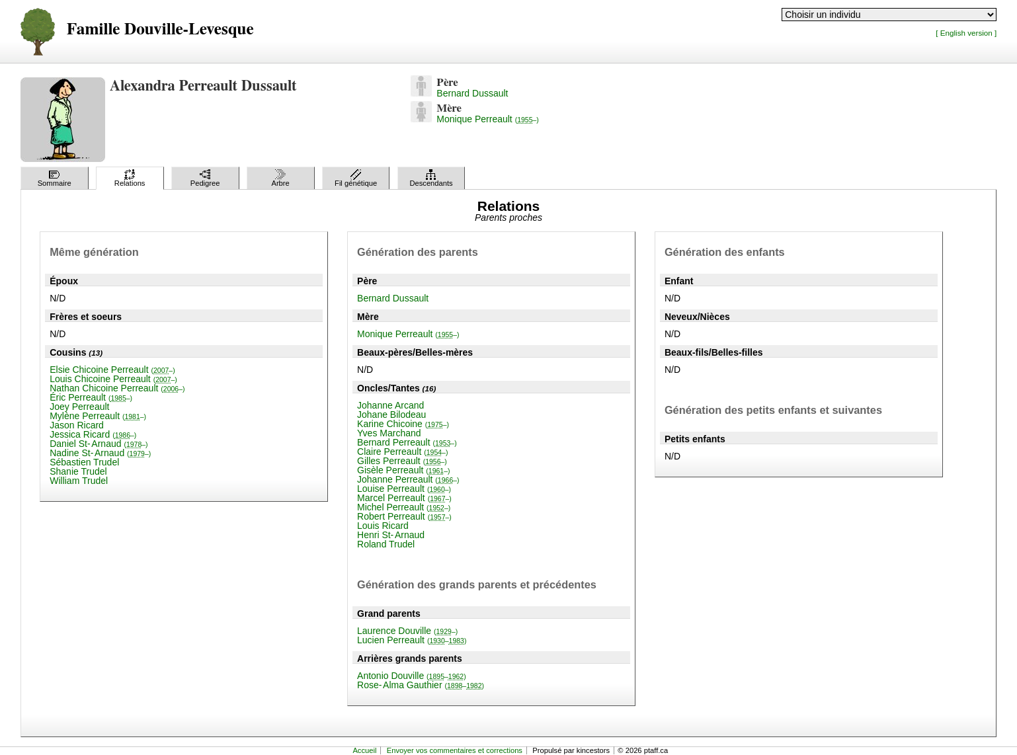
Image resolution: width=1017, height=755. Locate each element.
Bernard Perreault (407, 442)
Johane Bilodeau (391, 414)
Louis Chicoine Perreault (113, 379)
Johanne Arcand (390, 405)
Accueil (364, 750)
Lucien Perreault (411, 640)
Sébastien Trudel (84, 462)
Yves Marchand (389, 433)
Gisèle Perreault (403, 470)
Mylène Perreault (98, 416)
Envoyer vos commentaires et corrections (454, 750)
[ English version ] (966, 32)
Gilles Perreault (402, 461)
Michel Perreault (403, 507)
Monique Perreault (487, 119)
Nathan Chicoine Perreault (117, 388)
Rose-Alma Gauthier (420, 685)
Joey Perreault (79, 406)
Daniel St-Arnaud (98, 443)
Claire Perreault (402, 451)
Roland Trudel (386, 544)
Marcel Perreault (404, 498)
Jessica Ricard (93, 434)
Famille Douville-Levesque (160, 29)
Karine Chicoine (403, 423)
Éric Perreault (91, 397)
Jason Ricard (77, 425)
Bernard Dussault (472, 93)
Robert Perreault (404, 516)
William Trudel (79, 480)
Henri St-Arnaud (391, 535)
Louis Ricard (383, 525)
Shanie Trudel (78, 471)
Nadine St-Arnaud (100, 453)
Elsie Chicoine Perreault (112, 369)
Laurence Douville (407, 630)
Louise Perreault (404, 488)
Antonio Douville (411, 675)
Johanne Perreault (408, 479)
